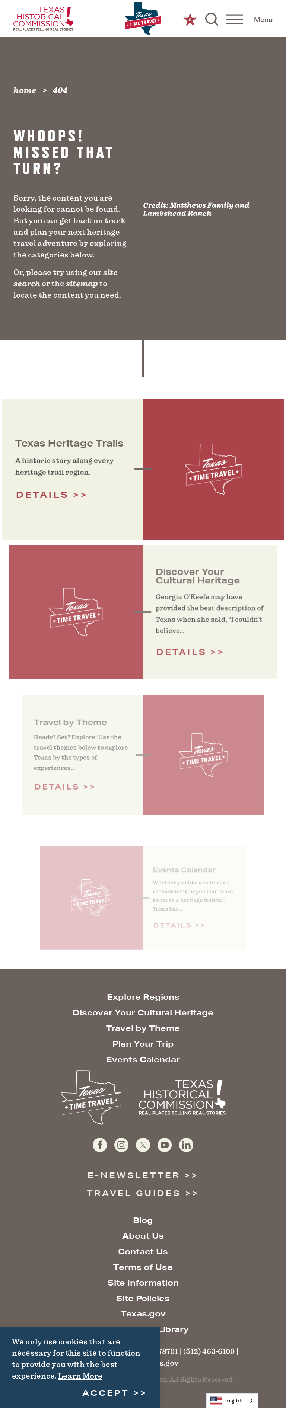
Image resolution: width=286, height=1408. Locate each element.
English (226, 1400)
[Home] (143, 19)
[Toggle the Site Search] (212, 18)
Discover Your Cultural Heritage (143, 1012)
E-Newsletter (134, 1175)
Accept (105, 1393)
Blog (143, 1220)
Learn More (80, 1376)
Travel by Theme (143, 1028)
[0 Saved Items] (190, 18)
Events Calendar (143, 1059)
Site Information (143, 1282)
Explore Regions (143, 997)
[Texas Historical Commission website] (43, 19)
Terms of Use (143, 1267)
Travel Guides (134, 1193)
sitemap (82, 283)
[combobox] (232, 1400)
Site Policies (143, 1298)
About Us (143, 1236)
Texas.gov (143, 1313)
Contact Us (143, 1251)
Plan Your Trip (143, 1044)
